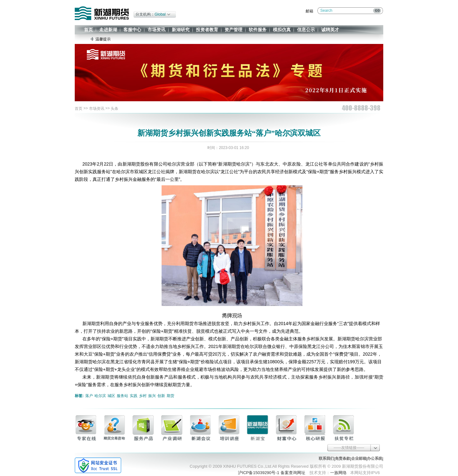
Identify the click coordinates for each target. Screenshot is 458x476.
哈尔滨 (100, 396)
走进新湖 (108, 29)
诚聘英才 (330, 29)
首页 (88, 29)
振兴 (152, 396)
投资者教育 (207, 29)
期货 (170, 396)
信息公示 (306, 29)
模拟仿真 (282, 29)
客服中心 (132, 29)
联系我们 (326, 458)
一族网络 (338, 472)
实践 (133, 396)
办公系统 (374, 458)
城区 (111, 396)
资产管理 (233, 29)
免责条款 (342, 458)
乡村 (143, 396)
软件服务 (258, 29)
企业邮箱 (358, 458)
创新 (161, 396)
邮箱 (309, 11)
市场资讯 (156, 29)
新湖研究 (181, 29)
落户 (89, 396)
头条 (114, 108)
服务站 (122, 396)
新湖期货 (102, 13)
